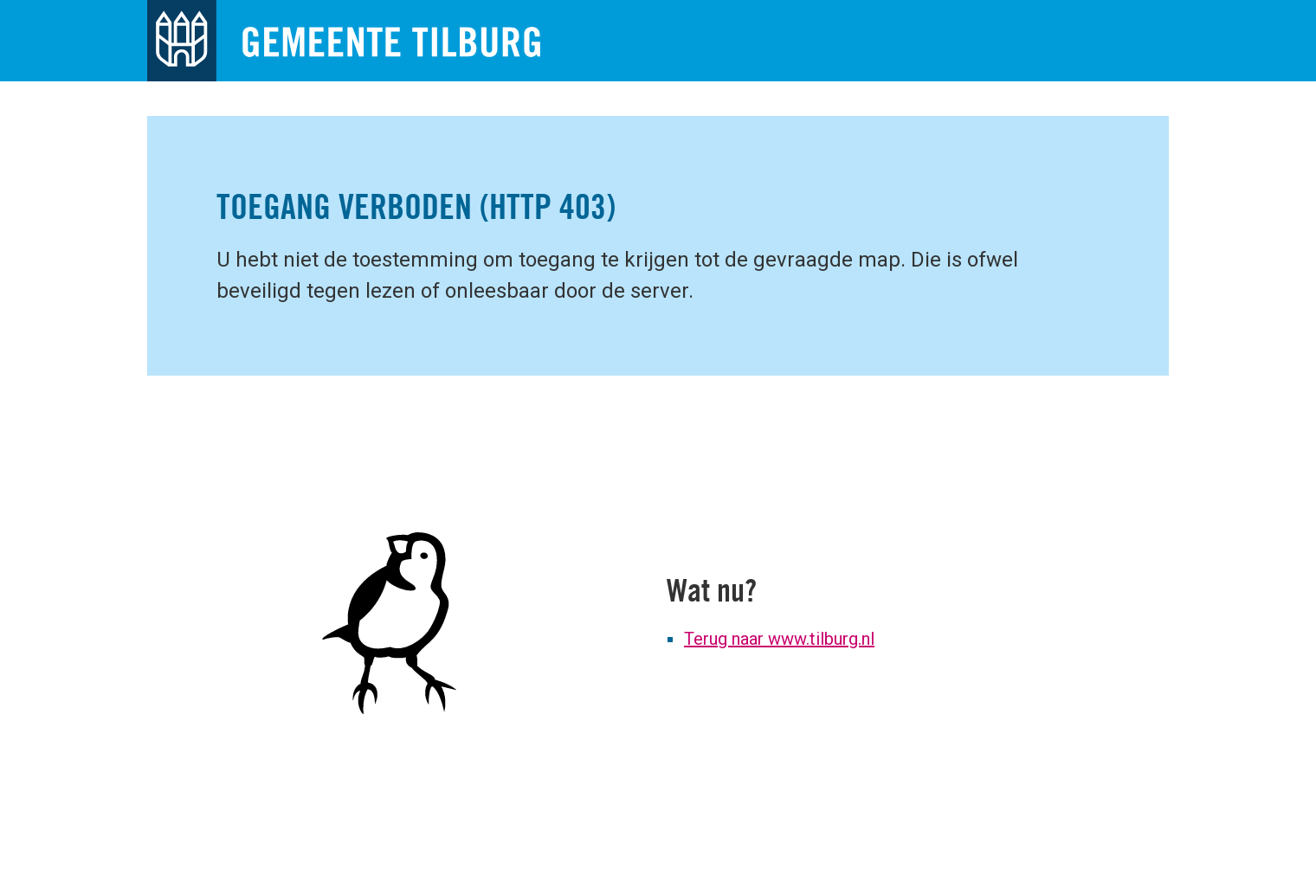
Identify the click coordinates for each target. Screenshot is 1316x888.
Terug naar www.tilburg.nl (779, 638)
